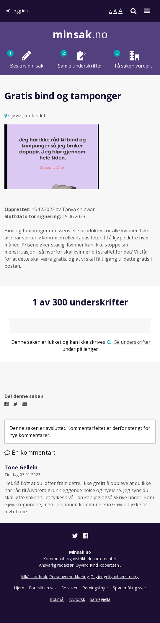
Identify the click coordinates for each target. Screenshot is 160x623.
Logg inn (17, 11)
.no (80, 34)
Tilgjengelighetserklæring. (115, 576)
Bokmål (57, 599)
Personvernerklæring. (69, 576)
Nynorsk (77, 599)
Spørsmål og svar (129, 588)
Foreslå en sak (43, 588)
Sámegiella (100, 599)
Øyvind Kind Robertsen (98, 565)
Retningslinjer (95, 588)
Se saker (69, 588)
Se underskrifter (129, 342)
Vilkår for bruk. (34, 576)
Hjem (19, 588)
